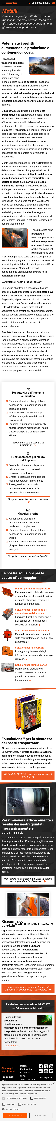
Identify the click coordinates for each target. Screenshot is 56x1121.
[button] (28, 1109)
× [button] (53, 1083)
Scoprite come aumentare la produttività (28, 444)
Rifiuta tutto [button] (41, 1115)
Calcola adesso (12, 1045)
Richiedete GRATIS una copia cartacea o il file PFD (28, 775)
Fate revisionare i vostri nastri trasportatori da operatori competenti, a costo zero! (28, 988)
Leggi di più (32, 1093)
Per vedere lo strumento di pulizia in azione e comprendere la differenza (28, 880)
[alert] (28, 1101)
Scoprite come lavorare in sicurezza (28, 499)
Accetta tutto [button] (15, 1115)
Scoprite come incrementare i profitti (28, 556)
